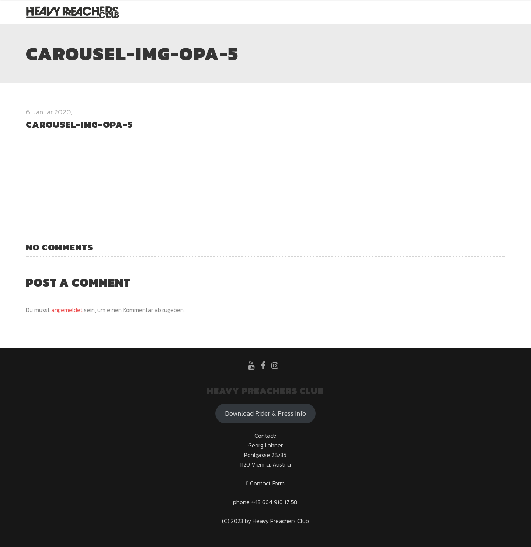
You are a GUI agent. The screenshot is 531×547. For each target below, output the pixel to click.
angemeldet (67, 309)
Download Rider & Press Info (265, 413)
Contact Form (265, 483)
